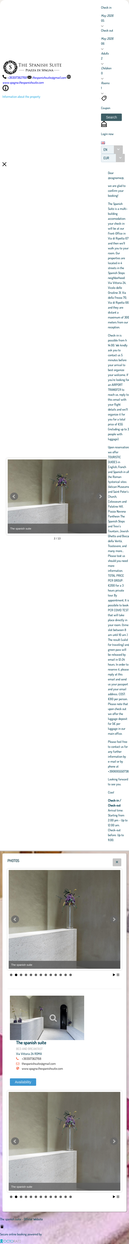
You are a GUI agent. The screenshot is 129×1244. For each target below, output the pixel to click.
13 (70, 975)
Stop (118, 974)
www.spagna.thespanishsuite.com (42, 1068)
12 (65, 975)
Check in (106, 7)
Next (100, 496)
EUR (106, 158)
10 (55, 975)
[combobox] (112, 149)
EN (105, 149)
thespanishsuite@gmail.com (39, 1064)
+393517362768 (31, 1059)
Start (114, 974)
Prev (14, 496)
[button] (111, 117)
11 (60, 975)
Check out (107, 30)
